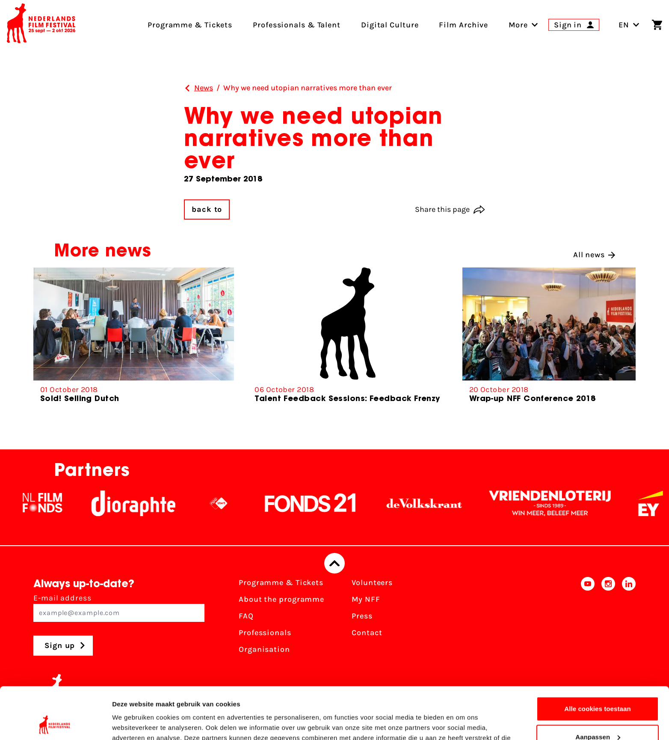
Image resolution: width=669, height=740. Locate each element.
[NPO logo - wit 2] (227, 503)
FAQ (246, 616)
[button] (615, 346)
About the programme (281, 599)
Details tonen (132, 723)
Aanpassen (597, 688)
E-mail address (118, 607)
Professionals (265, 632)
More (518, 25)
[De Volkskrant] (433, 503)
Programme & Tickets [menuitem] (190, 25)
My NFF (366, 599)
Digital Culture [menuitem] (390, 25)
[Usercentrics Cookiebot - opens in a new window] (55, 723)
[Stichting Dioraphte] (142, 503)
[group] (133, 338)
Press (362, 616)
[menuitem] (518, 25)
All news (594, 254)
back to (207, 209)
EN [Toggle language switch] (629, 25)
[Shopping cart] (657, 25)
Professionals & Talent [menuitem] (296, 25)
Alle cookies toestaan (597, 660)
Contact (367, 632)
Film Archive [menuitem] (463, 25)
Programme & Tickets (281, 582)
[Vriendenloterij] (559, 503)
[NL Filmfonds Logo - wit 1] (51, 503)
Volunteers (372, 582)
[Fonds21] (319, 503)
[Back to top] (334, 563)
